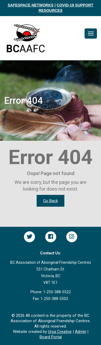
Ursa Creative (60, 331)
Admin (80, 331)
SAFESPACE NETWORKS (31, 5)
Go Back (50, 200)
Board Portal (51, 337)
